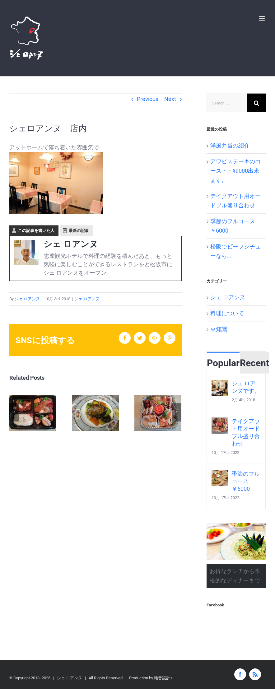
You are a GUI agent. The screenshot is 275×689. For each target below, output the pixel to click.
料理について (227, 313)
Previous (147, 99)
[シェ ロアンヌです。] (220, 384)
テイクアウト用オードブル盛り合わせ (246, 432)
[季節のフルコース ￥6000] (220, 474)
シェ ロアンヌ (27, 298)
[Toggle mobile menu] (262, 18)
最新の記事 (79, 230)
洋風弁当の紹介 (229, 145)
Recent (254, 363)
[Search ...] (227, 103)
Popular (223, 363)
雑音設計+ (163, 678)
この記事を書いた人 (36, 230)
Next (170, 99)
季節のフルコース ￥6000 (246, 481)
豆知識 (218, 329)
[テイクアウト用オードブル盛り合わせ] (220, 422)
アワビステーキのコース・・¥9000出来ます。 (235, 170)
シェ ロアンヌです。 (246, 387)
